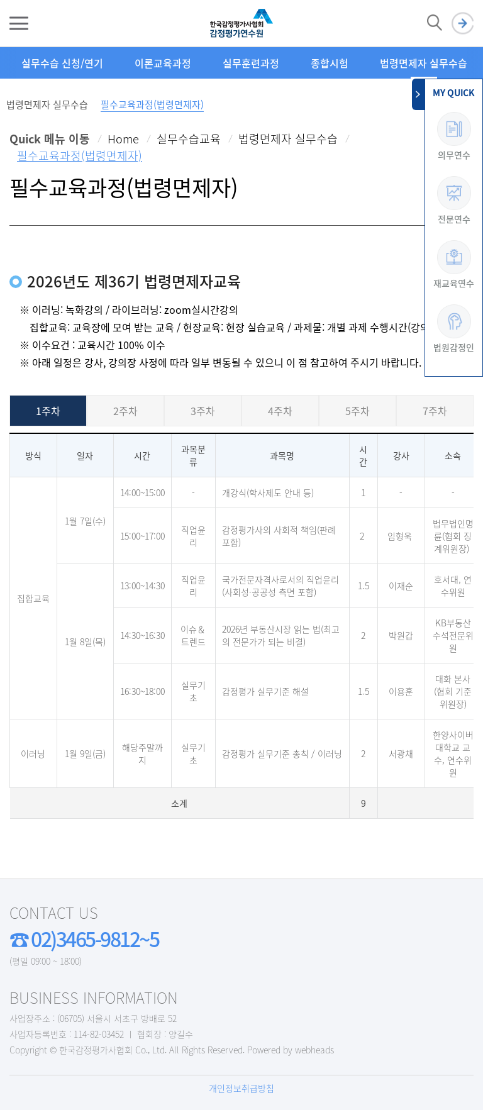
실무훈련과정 (251, 62)
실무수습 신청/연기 (62, 62)
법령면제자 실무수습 (423, 62)
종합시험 (329, 62)
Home (123, 138)
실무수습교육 (189, 138)
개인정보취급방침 (241, 1088)
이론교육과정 (163, 62)
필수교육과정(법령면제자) (152, 104)
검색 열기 (434, 23)
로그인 (463, 24)
